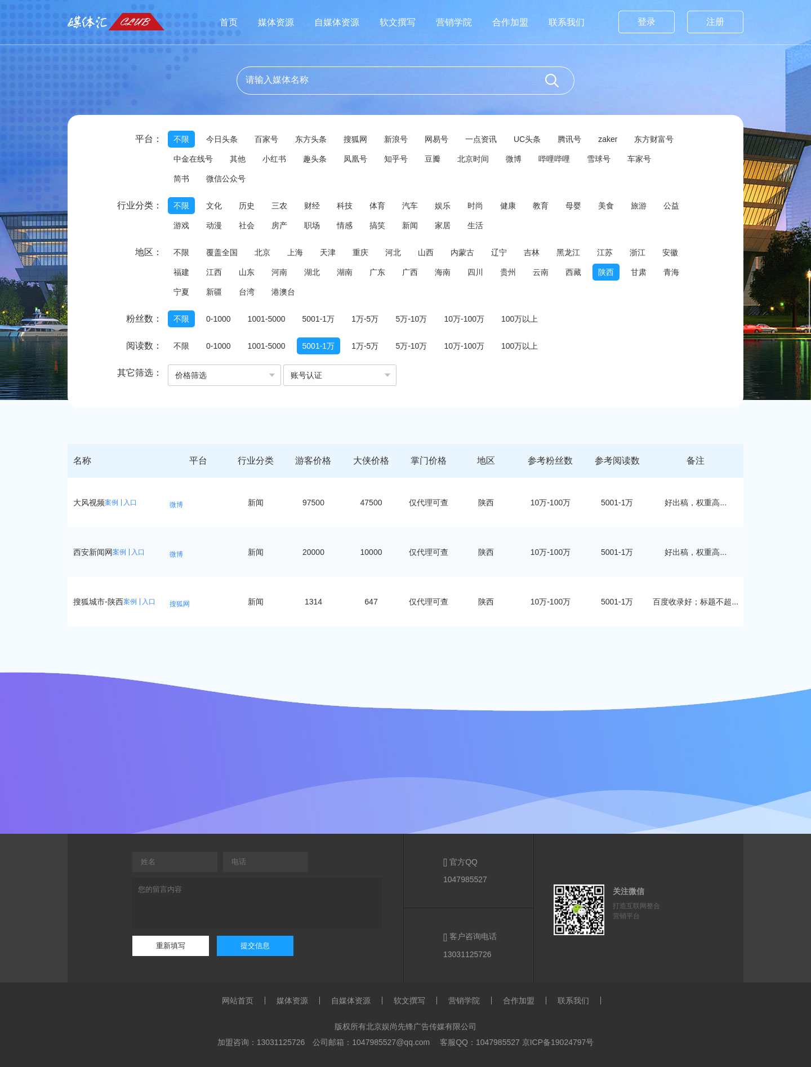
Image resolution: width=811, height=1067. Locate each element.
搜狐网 (355, 139)
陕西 (606, 272)
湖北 (312, 272)
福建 (181, 272)
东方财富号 (654, 139)
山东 (247, 272)
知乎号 (396, 158)
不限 (181, 139)
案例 (111, 502)
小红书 (274, 158)
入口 (130, 502)
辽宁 (499, 252)
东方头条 (311, 139)
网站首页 (237, 1000)
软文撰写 (398, 22)
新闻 (410, 225)
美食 (606, 205)
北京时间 (473, 158)
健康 (508, 205)
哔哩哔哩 (554, 158)
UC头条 (527, 139)
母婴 (573, 205)
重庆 (360, 252)
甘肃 (639, 272)
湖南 (345, 272)
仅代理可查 (428, 502)
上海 (295, 252)
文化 (214, 205)
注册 (715, 21)
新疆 (214, 291)
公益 (671, 205)
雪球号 (599, 158)
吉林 (532, 252)
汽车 (410, 205)
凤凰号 (355, 158)
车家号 (639, 158)
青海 (671, 272)
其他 (238, 158)
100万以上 (519, 318)
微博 (514, 158)
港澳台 (283, 291)
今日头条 (222, 139)
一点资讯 (481, 139)
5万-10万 (411, 318)
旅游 (639, 205)
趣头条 (315, 158)
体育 (377, 205)
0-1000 (218, 318)
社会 (247, 225)
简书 (181, 178)
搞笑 (377, 225)
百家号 (266, 139)
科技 (345, 205)
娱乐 (443, 205)
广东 (377, 272)
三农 (279, 205)
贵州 (508, 272)
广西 (410, 272)
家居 (443, 225)
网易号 (436, 139)
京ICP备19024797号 (558, 1042)
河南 (279, 272)
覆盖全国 (222, 252)
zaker (607, 139)
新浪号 (396, 139)
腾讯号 (569, 139)
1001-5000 (267, 318)
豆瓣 (432, 158)
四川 (475, 272)
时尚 (475, 205)
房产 (279, 225)
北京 (262, 252)
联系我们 (567, 22)
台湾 (247, 291)
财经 (312, 205)
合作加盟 (510, 22)
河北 (393, 252)
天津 (328, 252)
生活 (475, 225)
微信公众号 (226, 178)
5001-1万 (318, 318)
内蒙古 (462, 252)
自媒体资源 (336, 22)
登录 (647, 21)
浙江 (637, 252)
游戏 (181, 225)
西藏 (573, 272)
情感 (345, 225)
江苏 (605, 252)
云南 (541, 272)
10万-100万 (464, 318)
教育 (541, 205)
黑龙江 (568, 252)
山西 (426, 252)
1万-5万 (364, 318)
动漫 (214, 225)
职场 (312, 225)
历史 (247, 205)
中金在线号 (193, 158)
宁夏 (181, 291)
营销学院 (454, 22)
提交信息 (255, 945)
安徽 (670, 252)
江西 (214, 272)
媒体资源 (276, 22)
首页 (229, 22)
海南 (443, 272)
